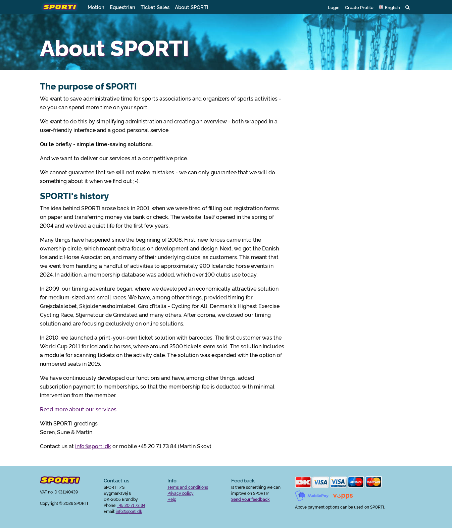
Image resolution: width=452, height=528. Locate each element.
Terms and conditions (187, 487)
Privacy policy (180, 493)
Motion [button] (96, 6)
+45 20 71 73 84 (131, 505)
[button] (389, 7)
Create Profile (359, 7)
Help (171, 499)
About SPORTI (191, 6)
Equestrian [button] (122, 6)
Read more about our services (78, 409)
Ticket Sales (155, 6)
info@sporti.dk (93, 446)
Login (334, 7)
